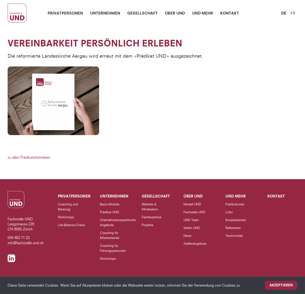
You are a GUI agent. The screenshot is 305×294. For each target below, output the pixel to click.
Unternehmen (105, 13)
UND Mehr (202, 13)
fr (293, 13)
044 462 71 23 (19, 237)
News (187, 236)
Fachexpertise (151, 217)
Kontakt (229, 13)
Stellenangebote (194, 243)
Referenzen (233, 228)
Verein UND (191, 228)
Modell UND (192, 204)
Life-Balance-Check (71, 225)
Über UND (175, 13)
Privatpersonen (65, 13)
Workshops (66, 217)
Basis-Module (109, 204)
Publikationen (234, 204)
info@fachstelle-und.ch (26, 243)
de (283, 13)
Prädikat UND (109, 212)
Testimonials (234, 236)
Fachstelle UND (194, 212)
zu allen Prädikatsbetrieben (29, 157)
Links (229, 212)
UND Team (191, 220)
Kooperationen (235, 220)
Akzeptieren (281, 285)
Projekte (147, 225)
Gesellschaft (142, 13)
